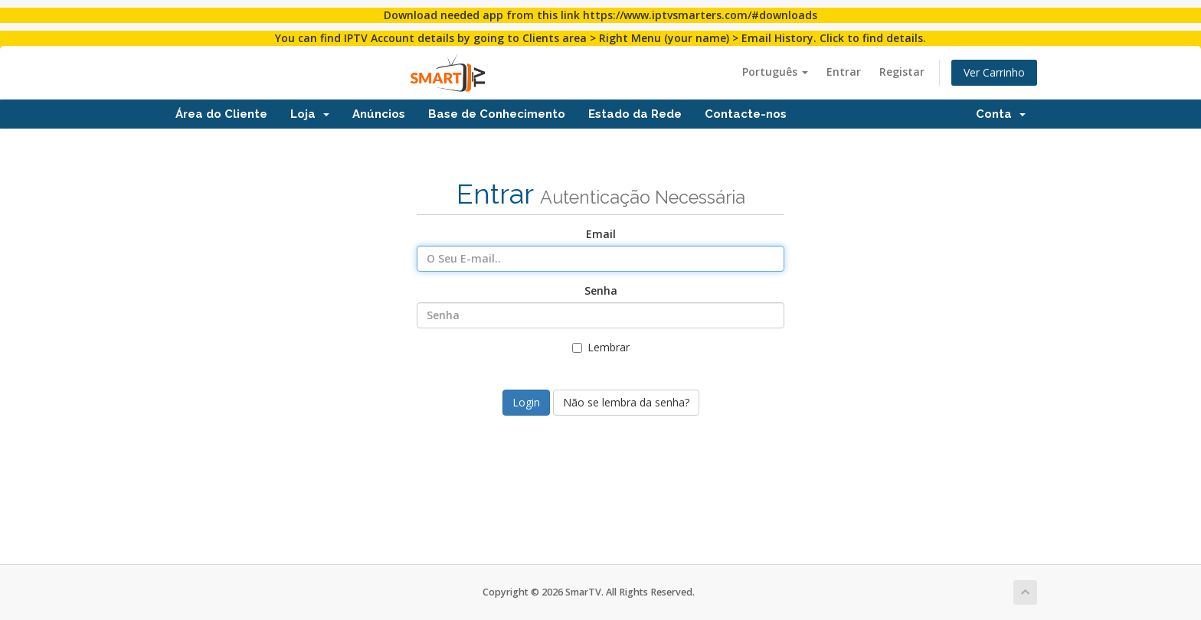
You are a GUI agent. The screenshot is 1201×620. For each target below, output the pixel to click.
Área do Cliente (221, 114)
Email (601, 234)
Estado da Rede (635, 114)
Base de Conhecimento (496, 114)
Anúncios (378, 114)
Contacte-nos (746, 114)
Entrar (843, 71)
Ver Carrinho (994, 72)
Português (775, 71)
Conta (1001, 114)
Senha (600, 290)
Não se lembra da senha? (626, 402)
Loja (309, 114)
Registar (901, 71)
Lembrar (601, 347)
